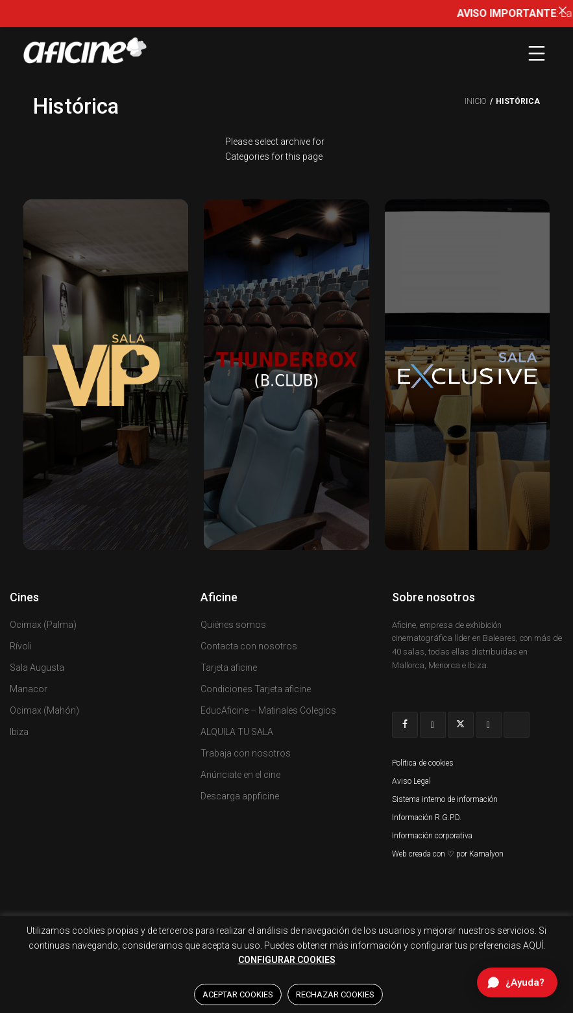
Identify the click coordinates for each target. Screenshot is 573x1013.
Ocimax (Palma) (43, 624)
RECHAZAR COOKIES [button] (335, 994)
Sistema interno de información (445, 799)
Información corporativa (432, 835)
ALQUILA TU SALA (237, 732)
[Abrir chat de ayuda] (517, 982)
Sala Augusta (37, 667)
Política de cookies (423, 763)
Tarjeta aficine (229, 667)
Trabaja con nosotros (246, 753)
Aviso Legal (411, 781)
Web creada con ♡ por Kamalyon (448, 853)
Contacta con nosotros (249, 646)
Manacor (28, 689)
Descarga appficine (240, 796)
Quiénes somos (233, 624)
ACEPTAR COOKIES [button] (237, 994)
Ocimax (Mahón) (44, 710)
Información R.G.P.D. (426, 817)
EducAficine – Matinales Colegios (268, 710)
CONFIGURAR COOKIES (286, 960)
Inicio (476, 101)
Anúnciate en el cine (240, 774)
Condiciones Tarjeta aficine (256, 689)
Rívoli (21, 646)
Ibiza (19, 732)
